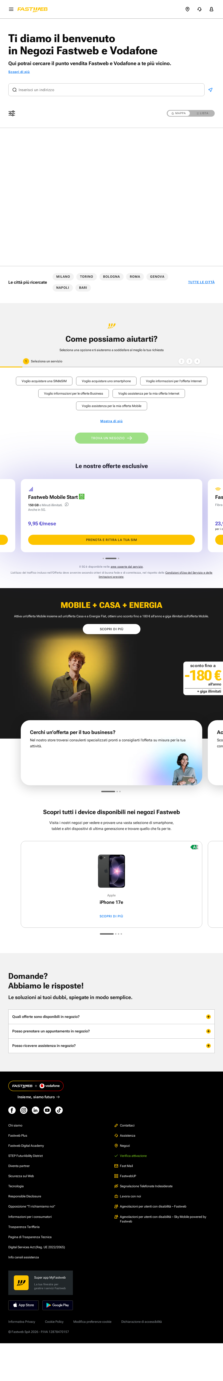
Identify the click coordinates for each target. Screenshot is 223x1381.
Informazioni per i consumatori (30, 1217)
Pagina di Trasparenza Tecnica (30, 1237)
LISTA (202, 113)
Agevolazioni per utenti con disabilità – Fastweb (150, 1206)
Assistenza (124, 1135)
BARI (83, 287)
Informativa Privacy (21, 1321)
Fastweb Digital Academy (26, 1145)
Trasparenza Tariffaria (24, 1227)
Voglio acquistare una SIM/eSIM (44, 381)
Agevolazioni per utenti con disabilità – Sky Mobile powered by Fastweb (160, 1219)
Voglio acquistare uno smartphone (106, 381)
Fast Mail (123, 1166)
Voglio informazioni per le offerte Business (73, 393)
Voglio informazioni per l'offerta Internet (174, 381)
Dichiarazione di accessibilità (141, 1321)
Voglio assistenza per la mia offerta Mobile (111, 406)
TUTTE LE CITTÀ (201, 282)
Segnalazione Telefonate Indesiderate (143, 1186)
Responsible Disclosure (24, 1196)
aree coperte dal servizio (127, 566)
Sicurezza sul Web (21, 1176)
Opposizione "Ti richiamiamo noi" (31, 1206)
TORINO (86, 276)
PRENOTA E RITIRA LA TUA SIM (111, 540)
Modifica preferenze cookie (92, 1321)
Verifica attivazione (130, 1156)
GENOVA (157, 276)
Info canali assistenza (23, 1257)
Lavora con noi (127, 1196)
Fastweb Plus (17, 1135)
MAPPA (179, 113)
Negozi (122, 1145)
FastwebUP (125, 1176)
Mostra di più (111, 421)
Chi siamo (15, 1125)
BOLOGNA (111, 276)
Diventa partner (19, 1166)
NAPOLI (62, 287)
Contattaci (124, 1125)
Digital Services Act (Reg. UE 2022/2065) (36, 1247)
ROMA (135, 276)
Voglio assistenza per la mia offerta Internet (148, 393)
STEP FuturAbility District (25, 1156)
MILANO (63, 276)
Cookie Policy (54, 1321)
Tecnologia (16, 1186)
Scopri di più (19, 72)
